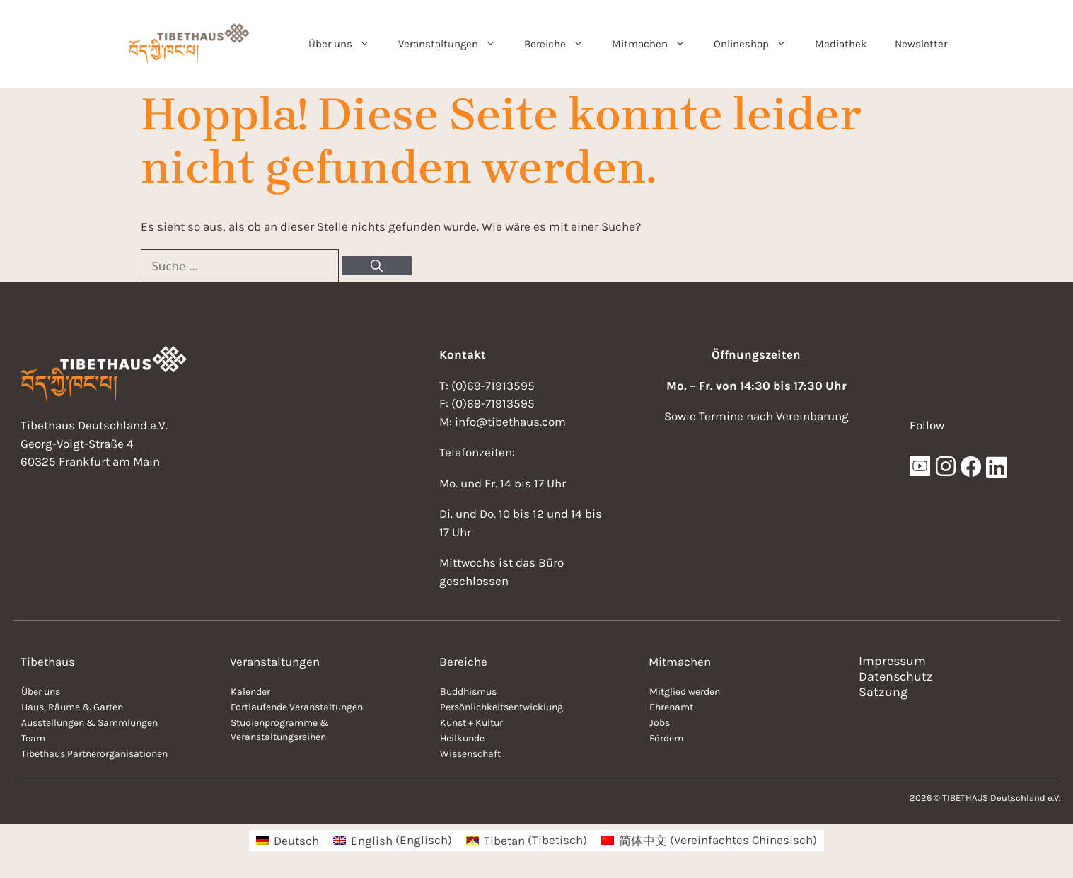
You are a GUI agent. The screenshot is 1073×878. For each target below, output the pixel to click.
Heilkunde (462, 738)
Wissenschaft (470, 754)
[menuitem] (287, 840)
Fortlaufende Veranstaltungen (297, 707)
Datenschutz (896, 676)
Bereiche (561, 44)
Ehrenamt (671, 707)
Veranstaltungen (454, 44)
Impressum (892, 661)
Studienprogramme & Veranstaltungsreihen (280, 730)
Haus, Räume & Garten (72, 707)
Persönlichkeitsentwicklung (501, 707)
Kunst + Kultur (471, 723)
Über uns (346, 44)
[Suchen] (377, 266)
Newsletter (921, 43)
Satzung (883, 692)
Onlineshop (757, 44)
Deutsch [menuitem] (296, 840)
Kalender (250, 692)
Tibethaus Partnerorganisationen (94, 754)
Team (33, 738)
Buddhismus (468, 692)
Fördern (666, 738)
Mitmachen (656, 44)
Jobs (659, 723)
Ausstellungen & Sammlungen (89, 723)
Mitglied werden (684, 692)
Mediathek (840, 43)
